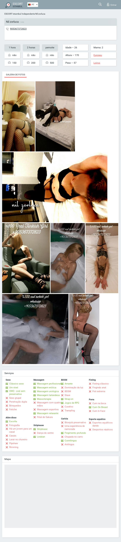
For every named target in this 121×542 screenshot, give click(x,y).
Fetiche (13, 409)
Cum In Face (98, 411)
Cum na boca (99, 403)
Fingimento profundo (75, 433)
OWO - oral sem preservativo (17, 392)
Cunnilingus (71, 440)
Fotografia (14, 425)
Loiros (97, 63)
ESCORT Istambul (12, 14)
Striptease (42, 429)
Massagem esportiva (48, 409)
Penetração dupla (18, 401)
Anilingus (69, 444)
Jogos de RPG (72, 402)
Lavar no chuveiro (18, 439)
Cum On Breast (100, 407)
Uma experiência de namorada (75, 427)
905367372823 (18, 28)
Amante (69, 383)
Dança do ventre (45, 433)
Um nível (13, 387)
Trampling (70, 410)
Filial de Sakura (45, 417)
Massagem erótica (46, 387)
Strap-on (69, 399)
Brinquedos (15, 405)
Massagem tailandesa (48, 395)
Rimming (13, 447)
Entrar (112, 4)
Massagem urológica (48, 391)
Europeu (98, 55)
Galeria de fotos (15, 74)
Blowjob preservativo (75, 422)
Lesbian (41, 436)
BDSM (68, 391)
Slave (67, 395)
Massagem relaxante (47, 413)
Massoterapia (44, 399)
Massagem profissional (49, 383)
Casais (12, 435)
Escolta (13, 421)
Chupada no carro (74, 436)
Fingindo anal (99, 387)
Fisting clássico (100, 383)
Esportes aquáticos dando (102, 424)
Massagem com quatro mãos (49, 404)
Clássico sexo (16, 383)
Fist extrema (98, 391)
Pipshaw (13, 443)
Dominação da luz (74, 387)
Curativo (69, 406)
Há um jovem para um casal (20, 430)
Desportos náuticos (102, 429)
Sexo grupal (15, 398)
